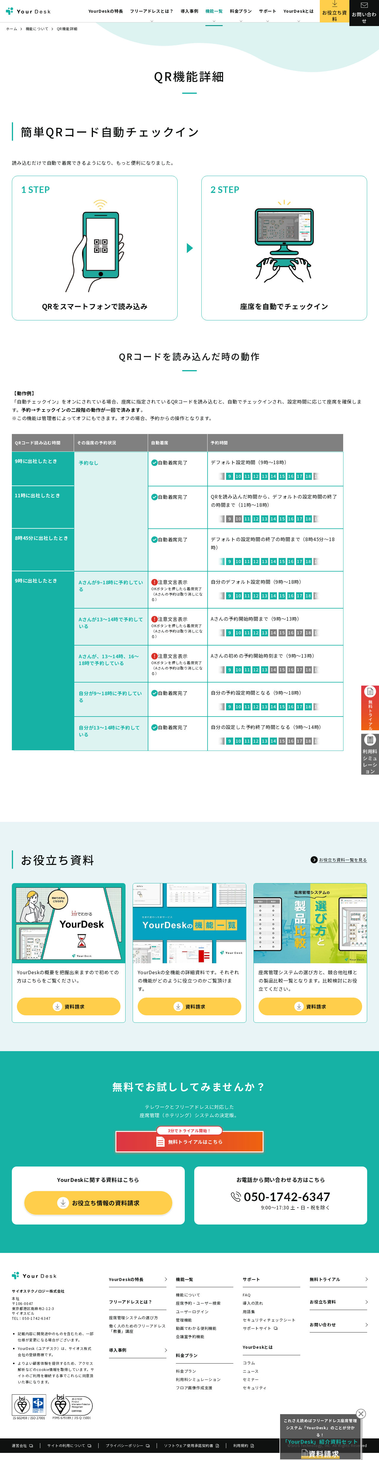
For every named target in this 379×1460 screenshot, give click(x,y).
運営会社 (22, 1452)
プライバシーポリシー (128, 1452)
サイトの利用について (69, 1452)
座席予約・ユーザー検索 (198, 1310)
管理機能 (184, 1327)
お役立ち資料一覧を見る (335, 859)
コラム (249, 1370)
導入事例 (189, 11)
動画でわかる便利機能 (196, 1335)
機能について (37, 28)
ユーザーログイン (192, 1319)
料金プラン (186, 1378)
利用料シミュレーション (370, 758)
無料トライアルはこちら (189, 1144)
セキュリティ (255, 1395)
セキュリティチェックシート (269, 1327)
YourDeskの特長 (106, 11)
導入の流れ (253, 1310)
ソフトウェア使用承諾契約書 (191, 1452)
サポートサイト (260, 1335)
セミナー (251, 1386)
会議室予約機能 (190, 1343)
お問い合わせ (364, 11)
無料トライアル (325, 1286)
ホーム (11, 28)
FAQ (246, 1302)
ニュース (251, 1378)
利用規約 (243, 1452)
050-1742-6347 (287, 1204)
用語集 (249, 1319)
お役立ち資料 (334, 11)
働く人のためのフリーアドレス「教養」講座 (137, 1335)
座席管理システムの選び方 (133, 1324)
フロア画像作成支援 (194, 1395)
